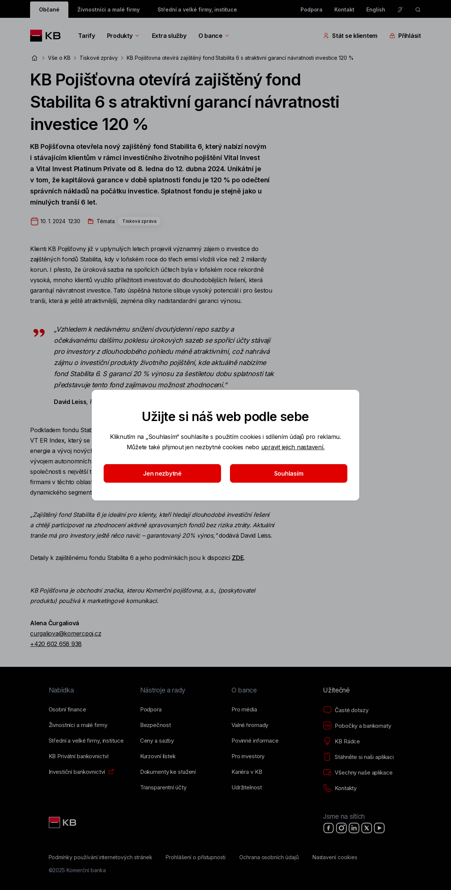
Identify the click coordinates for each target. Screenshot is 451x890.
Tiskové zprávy (99, 58)
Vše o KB (59, 58)
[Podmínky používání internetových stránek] (100, 857)
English (375, 9)
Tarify (86, 35)
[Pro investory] (248, 756)
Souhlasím (289, 473)
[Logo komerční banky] (48, 36)
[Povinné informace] (255, 741)
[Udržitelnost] (246, 787)
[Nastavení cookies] (334, 857)
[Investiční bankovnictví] (77, 772)
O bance (214, 35)
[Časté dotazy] (345, 710)
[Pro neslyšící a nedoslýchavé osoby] (400, 10)
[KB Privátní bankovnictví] (78, 756)
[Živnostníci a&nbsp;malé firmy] (78, 725)
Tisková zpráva (139, 221)
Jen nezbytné (162, 473)
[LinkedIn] (354, 828)
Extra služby (169, 35)
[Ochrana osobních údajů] (269, 857)
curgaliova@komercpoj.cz (65, 633)
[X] (367, 828)
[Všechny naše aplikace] (357, 772)
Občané (49, 9)
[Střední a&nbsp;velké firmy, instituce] (86, 741)
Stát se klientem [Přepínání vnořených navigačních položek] (350, 35)
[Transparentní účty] (163, 787)
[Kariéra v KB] (246, 772)
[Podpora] (151, 709)
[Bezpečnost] (155, 725)
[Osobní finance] (67, 709)
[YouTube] (379, 828)
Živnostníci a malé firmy (108, 9)
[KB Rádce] (341, 741)
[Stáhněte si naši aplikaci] (358, 757)
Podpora (312, 9)
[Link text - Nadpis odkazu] (63, 822)
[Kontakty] (340, 788)
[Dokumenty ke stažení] (168, 772)
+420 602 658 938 (56, 644)
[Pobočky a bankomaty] (357, 726)
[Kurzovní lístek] (158, 756)
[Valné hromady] (249, 725)
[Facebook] (329, 828)
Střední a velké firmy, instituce (197, 9)
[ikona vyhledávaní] (418, 10)
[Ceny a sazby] (157, 741)
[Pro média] (244, 709)
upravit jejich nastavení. (293, 447)
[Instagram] (341, 828)
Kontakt (344, 9)
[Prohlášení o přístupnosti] (196, 857)
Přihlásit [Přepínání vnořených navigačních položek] (405, 35)
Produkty (123, 35)
